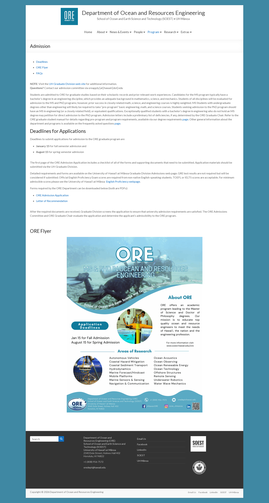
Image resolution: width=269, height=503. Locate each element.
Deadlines (42, 61)
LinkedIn (141, 449)
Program (153, 32)
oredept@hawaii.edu (95, 467)
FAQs (39, 73)
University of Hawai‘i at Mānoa (100, 449)
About (101, 32)
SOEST (141, 455)
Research (170, 32)
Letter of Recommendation (52, 200)
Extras (185, 32)
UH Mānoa (142, 460)
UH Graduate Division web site (67, 83)
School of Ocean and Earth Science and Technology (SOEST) (104, 445)
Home (88, 32)
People (138, 32)
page (185, 119)
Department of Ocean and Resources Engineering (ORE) (99, 439)
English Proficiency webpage (123, 181)
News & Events (119, 32)
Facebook (142, 444)
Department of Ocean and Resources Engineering (143, 12)
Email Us (141, 438)
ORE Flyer (42, 67)
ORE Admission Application (52, 195)
